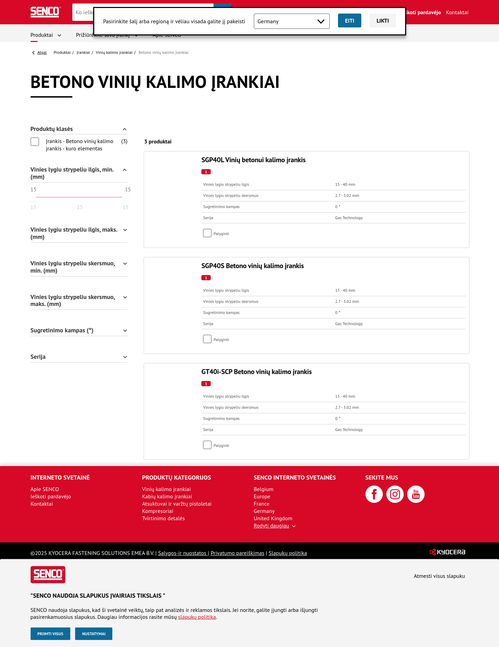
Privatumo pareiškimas (237, 552)
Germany (264, 510)
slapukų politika (197, 616)
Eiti (349, 20)
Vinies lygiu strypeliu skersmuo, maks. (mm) (73, 300)
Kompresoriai (158, 510)
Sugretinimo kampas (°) (62, 330)
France (261, 503)
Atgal (42, 52)
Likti (383, 20)
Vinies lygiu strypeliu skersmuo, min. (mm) (73, 267)
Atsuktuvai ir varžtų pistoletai (177, 503)
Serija (38, 356)
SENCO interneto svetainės (295, 477)
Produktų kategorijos (176, 477)
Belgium (264, 489)
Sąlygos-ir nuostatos (183, 552)
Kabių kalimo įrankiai (167, 496)
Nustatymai (93, 633)
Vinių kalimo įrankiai (114, 52)
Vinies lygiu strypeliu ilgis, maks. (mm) (74, 233)
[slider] (32, 197)
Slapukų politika (287, 552)
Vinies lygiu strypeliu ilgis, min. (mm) (72, 173)
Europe (262, 496)
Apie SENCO (45, 489)
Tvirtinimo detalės (163, 518)
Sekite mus (382, 477)
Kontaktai (457, 12)
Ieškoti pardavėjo (420, 12)
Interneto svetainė (60, 477)
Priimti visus (50, 633)
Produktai (42, 34)
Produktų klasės (52, 129)
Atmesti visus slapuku (439, 575)
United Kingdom (273, 518)
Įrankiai (83, 52)
